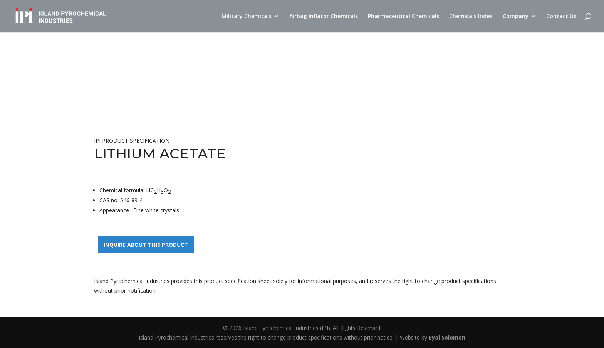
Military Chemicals (246, 16)
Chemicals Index (471, 16)
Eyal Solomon (447, 337)
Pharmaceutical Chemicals (403, 16)
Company (515, 16)
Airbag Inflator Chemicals (323, 16)
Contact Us (561, 16)
